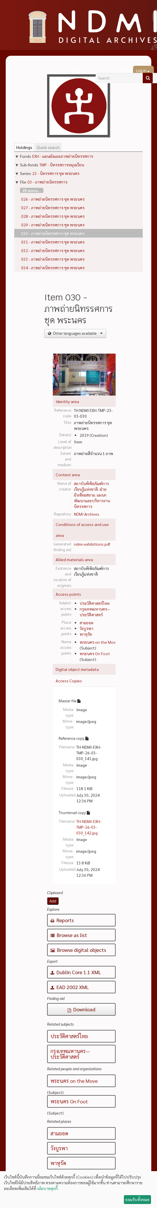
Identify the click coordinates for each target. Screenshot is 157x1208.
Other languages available (77, 333)
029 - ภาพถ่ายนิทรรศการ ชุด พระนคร (52, 224)
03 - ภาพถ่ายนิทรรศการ (47, 181)
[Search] (148, 78)
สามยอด (86, 622)
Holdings (24, 147)
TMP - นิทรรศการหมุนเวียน (61, 164)
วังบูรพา (86, 628)
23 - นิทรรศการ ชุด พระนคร (55, 173)
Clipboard (59, 71)
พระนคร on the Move (99, 642)
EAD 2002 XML (70, 987)
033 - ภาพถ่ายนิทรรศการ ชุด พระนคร (52, 259)
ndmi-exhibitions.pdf (92, 544)
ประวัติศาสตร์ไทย (95, 603)
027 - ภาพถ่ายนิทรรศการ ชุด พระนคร (52, 207)
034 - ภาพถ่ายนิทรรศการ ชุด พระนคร (52, 267)
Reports (62, 920)
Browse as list (69, 935)
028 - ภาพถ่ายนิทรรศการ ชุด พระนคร (52, 216)
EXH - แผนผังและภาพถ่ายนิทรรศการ (62, 156)
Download (81, 1009)
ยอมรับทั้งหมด (137, 1199)
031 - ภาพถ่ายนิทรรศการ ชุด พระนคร (52, 241)
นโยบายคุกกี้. (48, 1188)
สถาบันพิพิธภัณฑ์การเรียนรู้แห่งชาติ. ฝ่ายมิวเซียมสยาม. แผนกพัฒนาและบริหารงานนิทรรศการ (92, 495)
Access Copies (69, 680)
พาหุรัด (86, 634)
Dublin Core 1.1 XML (76, 972)
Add (52, 901)
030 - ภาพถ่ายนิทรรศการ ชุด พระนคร (52, 233)
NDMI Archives (86, 514)
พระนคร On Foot (95, 653)
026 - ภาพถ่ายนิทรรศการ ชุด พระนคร (52, 199)
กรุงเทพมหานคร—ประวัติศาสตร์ (70, 1054)
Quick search (48, 147)
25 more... (31, 190)
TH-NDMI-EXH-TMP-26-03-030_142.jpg (88, 827)
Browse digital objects (78, 949)
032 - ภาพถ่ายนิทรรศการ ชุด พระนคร (52, 250)
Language (89, 71)
